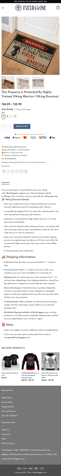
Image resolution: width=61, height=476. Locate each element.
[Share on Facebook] (8, 171)
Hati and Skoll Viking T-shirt (10, 375)
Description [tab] (6, 184)
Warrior (7, 166)
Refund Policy (7, 398)
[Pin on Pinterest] (21, 171)
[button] (3, 8)
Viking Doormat (23, 162)
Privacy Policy (7, 403)
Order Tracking (8, 444)
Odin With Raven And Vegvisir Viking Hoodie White (49, 376)
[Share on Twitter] (13, 171)
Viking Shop (13, 162)
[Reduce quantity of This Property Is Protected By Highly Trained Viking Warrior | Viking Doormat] (3, 126)
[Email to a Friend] (17, 171)
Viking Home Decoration (37, 162)
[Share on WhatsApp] (4, 171)
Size (3, 112)
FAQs (4, 439)
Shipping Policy (8, 407)
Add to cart (22, 126)
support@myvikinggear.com (18, 338)
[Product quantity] (6, 126)
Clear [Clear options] (3, 119)
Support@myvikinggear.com (13, 459)
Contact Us (6, 435)
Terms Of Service (8, 412)
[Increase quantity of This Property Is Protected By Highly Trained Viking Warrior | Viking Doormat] (10, 126)
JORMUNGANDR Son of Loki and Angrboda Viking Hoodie (30, 376)
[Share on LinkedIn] (26, 171)
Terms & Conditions (10, 416)
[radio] (3, 116)
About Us (5, 430)
